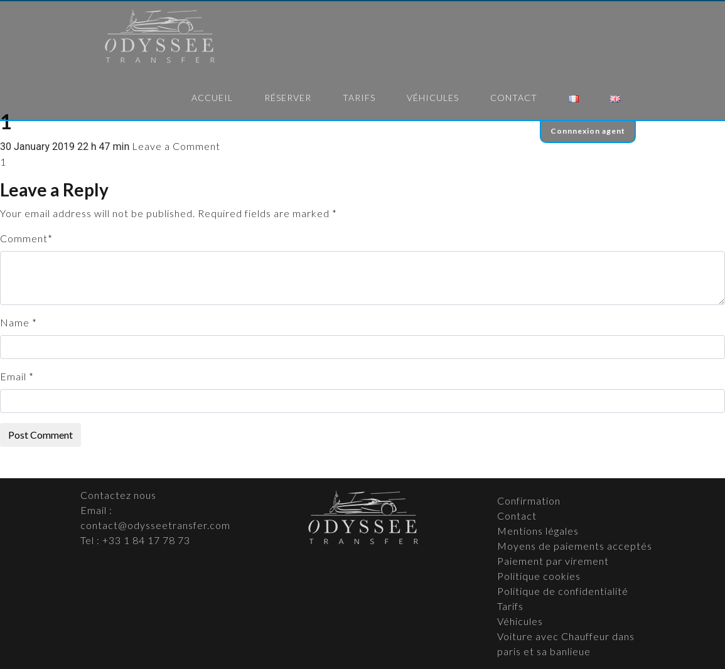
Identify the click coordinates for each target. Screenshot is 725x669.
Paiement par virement (553, 561)
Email (13, 376)
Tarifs (359, 97)
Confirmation (529, 500)
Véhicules (433, 97)
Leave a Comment (176, 146)
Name (15, 322)
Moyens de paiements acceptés (574, 546)
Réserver (287, 97)
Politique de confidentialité (562, 591)
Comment (24, 238)
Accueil (212, 97)
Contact (513, 97)
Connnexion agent (587, 131)
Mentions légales (538, 531)
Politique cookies (539, 576)
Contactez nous (118, 495)
